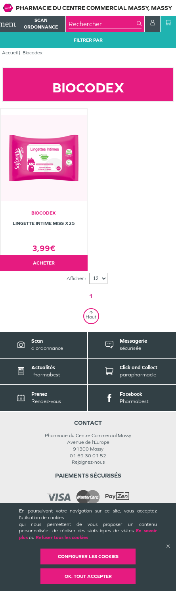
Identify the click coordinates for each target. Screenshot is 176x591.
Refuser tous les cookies (62, 537)
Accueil (9, 53)
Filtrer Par (88, 40)
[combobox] (103, 24)
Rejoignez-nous (88, 462)
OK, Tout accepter (88, 576)
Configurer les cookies (88, 556)
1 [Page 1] (91, 296)
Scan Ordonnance (41, 23)
